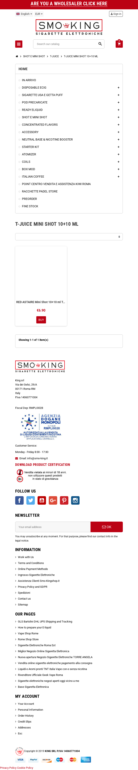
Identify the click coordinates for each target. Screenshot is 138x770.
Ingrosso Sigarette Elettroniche (36, 574)
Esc (20, 733)
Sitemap (23, 604)
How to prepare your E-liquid (34, 627)
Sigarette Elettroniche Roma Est (36, 645)
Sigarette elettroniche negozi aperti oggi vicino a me (48, 680)
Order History (26, 715)
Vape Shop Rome (28, 633)
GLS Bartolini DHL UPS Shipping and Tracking (45, 621)
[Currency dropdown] (39, 14)
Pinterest (64, 500)
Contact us (24, 598)
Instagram (75, 500)
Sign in (115, 13)
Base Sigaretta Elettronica (33, 686)
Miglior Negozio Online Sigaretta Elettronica (43, 651)
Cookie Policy (25, 767)
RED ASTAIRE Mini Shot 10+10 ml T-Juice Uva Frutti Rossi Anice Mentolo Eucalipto (41, 302)
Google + (53, 500)
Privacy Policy (8, 767)
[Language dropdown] (24, 14)
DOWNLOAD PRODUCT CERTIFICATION (42, 465)
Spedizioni (24, 592)
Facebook (19, 500)
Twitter (30, 500)
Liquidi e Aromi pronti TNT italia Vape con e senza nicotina (52, 669)
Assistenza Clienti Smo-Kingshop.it (39, 580)
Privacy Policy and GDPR (32, 586)
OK (106, 527)
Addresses (24, 727)
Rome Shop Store (28, 639)
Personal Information (30, 709)
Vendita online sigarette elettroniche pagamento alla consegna (55, 663)
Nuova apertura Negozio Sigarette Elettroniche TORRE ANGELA (55, 657)
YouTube (42, 500)
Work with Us (26, 557)
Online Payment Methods (33, 569)
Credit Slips (24, 721)
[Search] (68, 44)
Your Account (26, 703)
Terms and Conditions (31, 563)
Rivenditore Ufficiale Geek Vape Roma (40, 675)
